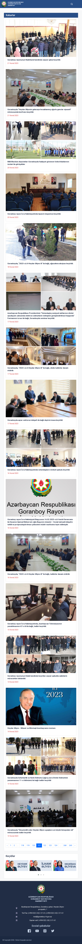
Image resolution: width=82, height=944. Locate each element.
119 (28, 845)
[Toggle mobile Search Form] (71, 3)
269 (70, 845)
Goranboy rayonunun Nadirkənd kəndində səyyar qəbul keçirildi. (34, 60)
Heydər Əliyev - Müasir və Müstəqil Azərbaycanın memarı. (31, 728)
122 (44, 845)
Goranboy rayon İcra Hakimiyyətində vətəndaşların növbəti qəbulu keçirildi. (38, 470)
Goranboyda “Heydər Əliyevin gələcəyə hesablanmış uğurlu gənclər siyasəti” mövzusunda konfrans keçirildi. (39, 110)
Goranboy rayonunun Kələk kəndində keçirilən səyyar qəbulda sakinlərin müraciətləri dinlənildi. (37, 677)
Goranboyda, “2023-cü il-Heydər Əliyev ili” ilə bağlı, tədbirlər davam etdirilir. (38, 574)
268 (65, 845)
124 (55, 845)
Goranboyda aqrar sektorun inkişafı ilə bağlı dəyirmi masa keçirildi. (35, 420)
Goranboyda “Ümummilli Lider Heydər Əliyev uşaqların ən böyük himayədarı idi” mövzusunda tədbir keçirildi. (40, 831)
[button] (38, 875)
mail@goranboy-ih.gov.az (42, 917)
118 (22, 845)
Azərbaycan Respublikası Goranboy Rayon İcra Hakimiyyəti (15, 4)
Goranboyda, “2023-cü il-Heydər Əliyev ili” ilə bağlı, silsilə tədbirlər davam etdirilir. (37, 369)
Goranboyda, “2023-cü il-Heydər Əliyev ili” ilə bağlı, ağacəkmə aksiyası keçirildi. (40, 263)
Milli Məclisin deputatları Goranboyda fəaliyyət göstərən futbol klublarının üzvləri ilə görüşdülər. (38, 163)
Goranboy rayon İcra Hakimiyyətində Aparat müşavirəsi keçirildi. (34, 214)
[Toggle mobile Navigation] (77, 4)
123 (50, 845)
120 (33, 845)
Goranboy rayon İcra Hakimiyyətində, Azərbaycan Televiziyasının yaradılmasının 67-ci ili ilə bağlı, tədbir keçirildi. (34, 625)
